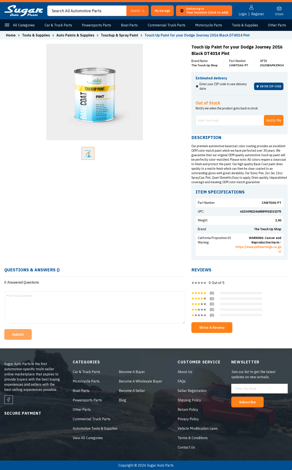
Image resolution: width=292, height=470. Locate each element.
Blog (122, 400)
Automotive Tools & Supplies (95, 428)
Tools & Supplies (245, 25)
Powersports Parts (96, 25)
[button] (162, 10)
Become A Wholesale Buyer (140, 381)
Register (257, 14)
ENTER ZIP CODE (268, 86)
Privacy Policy (188, 419)
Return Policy (188, 409)
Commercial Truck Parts (166, 25)
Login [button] (243, 14)
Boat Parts (129, 25)
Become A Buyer (132, 372)
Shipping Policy (189, 400)
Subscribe (247, 402)
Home (11, 35)
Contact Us (186, 447)
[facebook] (8, 399)
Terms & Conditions (193, 438)
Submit (18, 334)
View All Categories (88, 438)
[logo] (23, 15)
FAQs (182, 381)
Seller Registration (192, 390)
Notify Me (273, 120)
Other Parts (277, 25)
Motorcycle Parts (208, 25)
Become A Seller (132, 390)
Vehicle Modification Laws (198, 428)
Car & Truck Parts (58, 25)
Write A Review (211, 327)
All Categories (24, 25)
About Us (185, 372)
